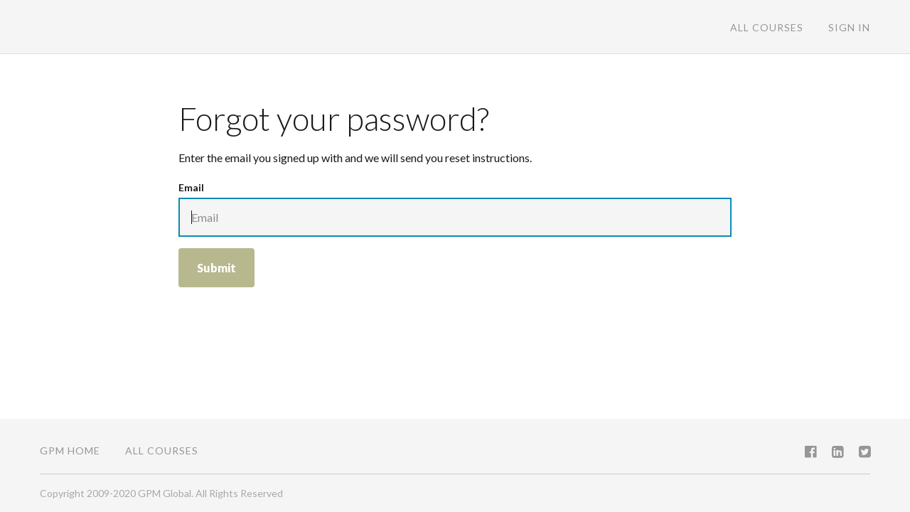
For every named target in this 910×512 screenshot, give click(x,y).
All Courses (766, 27)
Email (191, 187)
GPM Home (70, 450)
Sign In (849, 27)
